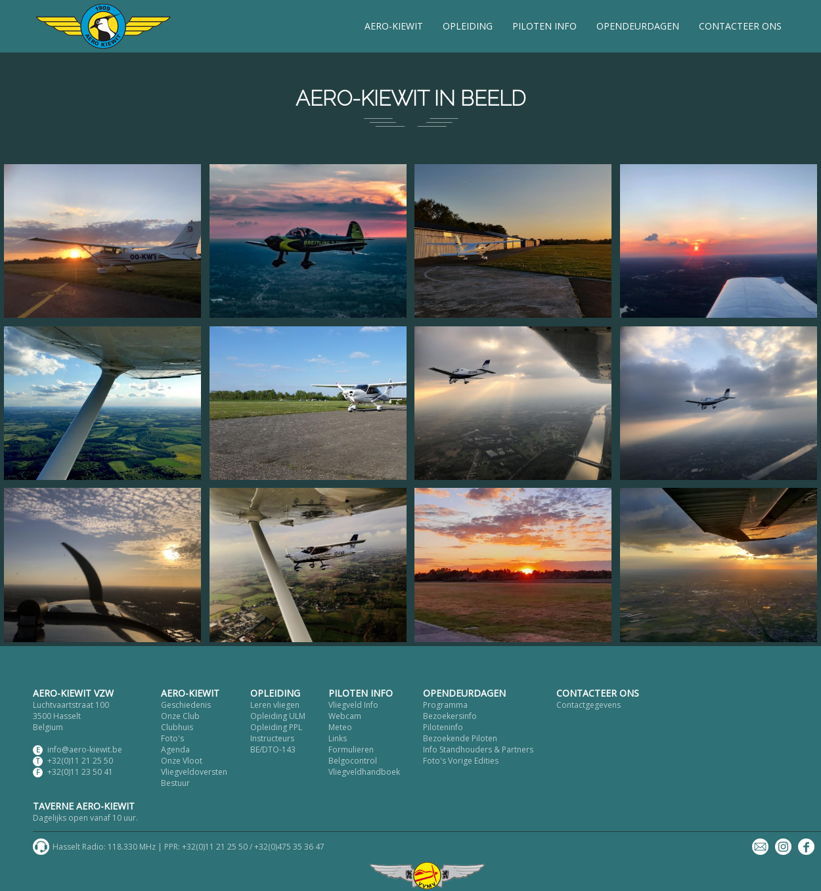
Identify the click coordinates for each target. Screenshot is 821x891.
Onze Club (180, 716)
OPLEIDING (468, 26)
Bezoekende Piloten (460, 738)
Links (337, 738)
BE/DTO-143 (273, 749)
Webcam (344, 716)
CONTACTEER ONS (740, 26)
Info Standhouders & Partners (478, 749)
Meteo (340, 727)
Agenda (175, 749)
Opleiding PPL (276, 727)
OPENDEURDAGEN (637, 26)
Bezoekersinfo (450, 716)
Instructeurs (272, 738)
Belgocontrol (352, 760)
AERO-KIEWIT (394, 26)
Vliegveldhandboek (364, 771)
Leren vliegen (275, 704)
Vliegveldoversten (194, 771)
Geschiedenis (186, 704)
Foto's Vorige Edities (461, 760)
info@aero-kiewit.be (84, 749)
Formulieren (351, 749)
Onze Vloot (181, 760)
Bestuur (175, 783)
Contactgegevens (588, 704)
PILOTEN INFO (544, 26)
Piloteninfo (443, 727)
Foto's (172, 738)
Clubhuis (177, 727)
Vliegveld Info (353, 704)
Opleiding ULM (277, 716)
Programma (445, 704)
